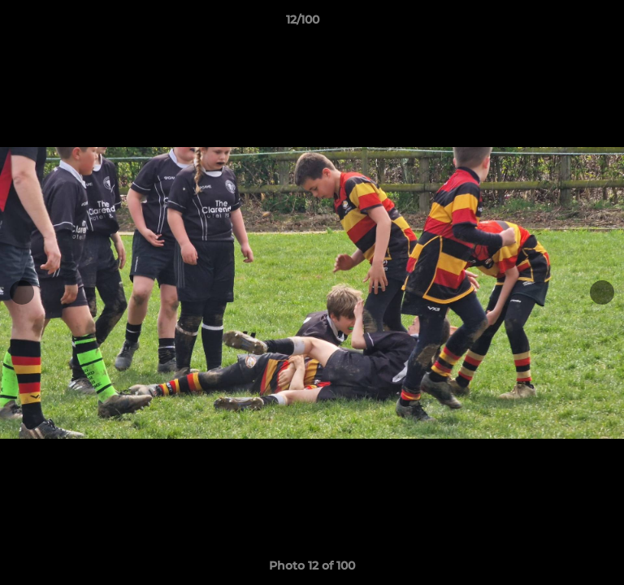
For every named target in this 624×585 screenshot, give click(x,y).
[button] (565, 23)
